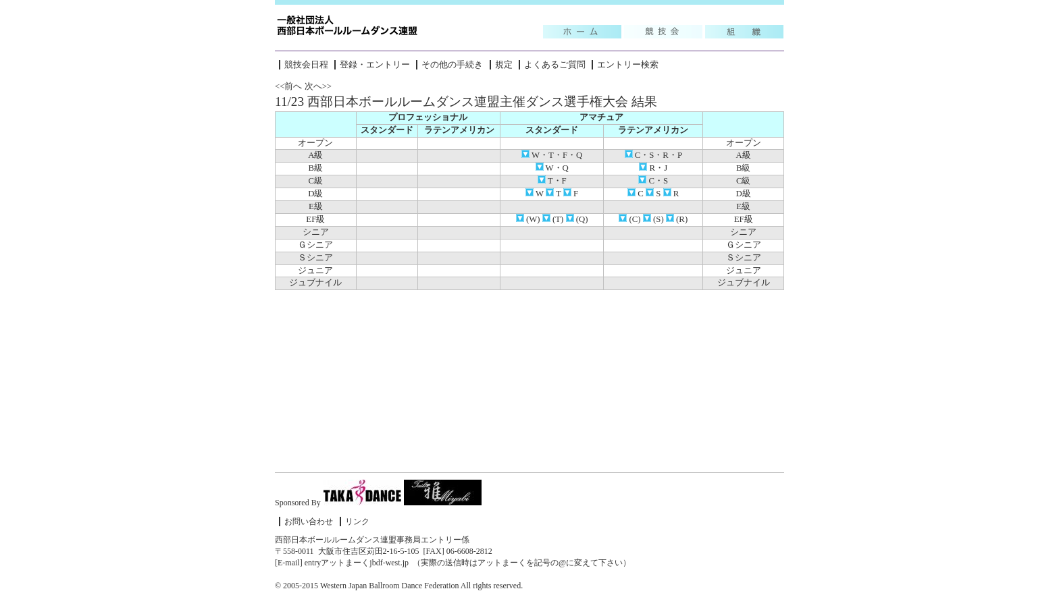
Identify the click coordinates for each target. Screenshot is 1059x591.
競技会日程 (306, 64)
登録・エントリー (375, 64)
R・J (653, 168)
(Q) (577, 219)
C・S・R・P (654, 155)
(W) (528, 219)
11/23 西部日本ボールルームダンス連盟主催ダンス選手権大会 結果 (466, 101)
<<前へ (288, 86)
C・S (653, 181)
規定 (504, 64)
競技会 (663, 31)
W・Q (552, 168)
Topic (582, 31)
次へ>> (318, 86)
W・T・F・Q (551, 155)
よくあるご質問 (555, 64)
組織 (744, 31)
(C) (629, 219)
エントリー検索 (627, 64)
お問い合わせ (308, 521)
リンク (357, 521)
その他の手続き (452, 64)
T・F (552, 181)
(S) (653, 219)
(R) (677, 219)
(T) (553, 219)
